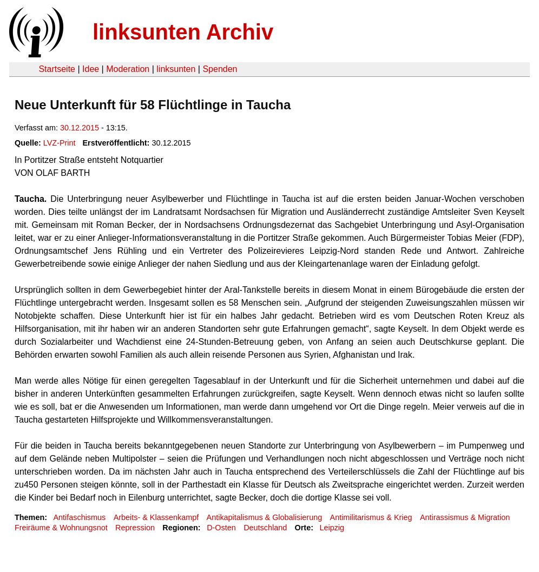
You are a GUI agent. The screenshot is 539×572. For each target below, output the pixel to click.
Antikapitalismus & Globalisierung (265, 517)
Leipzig (331, 527)
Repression (135, 527)
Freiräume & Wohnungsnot (61, 527)
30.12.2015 (79, 127)
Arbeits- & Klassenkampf (156, 517)
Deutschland (265, 527)
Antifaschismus (79, 517)
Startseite (56, 69)
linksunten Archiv (183, 32)
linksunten (175, 69)
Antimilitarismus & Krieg (371, 517)
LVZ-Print (59, 143)
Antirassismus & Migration (465, 517)
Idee (90, 69)
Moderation (127, 69)
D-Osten (221, 527)
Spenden (219, 69)
